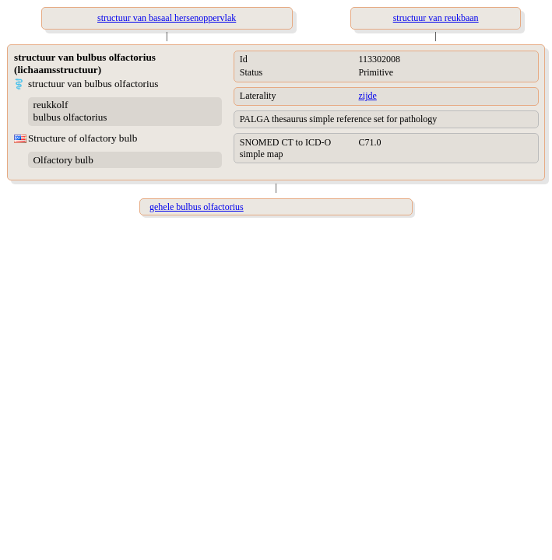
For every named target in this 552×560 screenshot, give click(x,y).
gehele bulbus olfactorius (196, 206)
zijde (368, 95)
